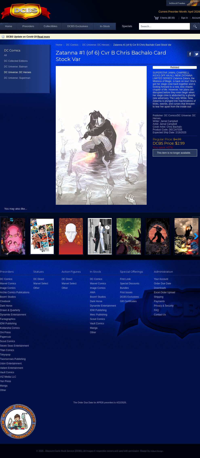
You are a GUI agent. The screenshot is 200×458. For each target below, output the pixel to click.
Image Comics (8, 288)
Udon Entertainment (11, 363)
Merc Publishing (98, 314)
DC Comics (72, 44)
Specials (127, 26)
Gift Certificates (128, 301)
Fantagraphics (7, 319)
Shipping (158, 296)
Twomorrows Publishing (13, 359)
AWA (92, 292)
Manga (3, 385)
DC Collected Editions (16, 61)
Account (196, 18)
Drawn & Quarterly (10, 310)
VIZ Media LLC (8, 376)
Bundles (124, 288)
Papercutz (5, 336)
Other (3, 390)
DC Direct (38, 279)
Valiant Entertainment (11, 368)
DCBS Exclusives (77, 26)
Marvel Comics (8, 283)
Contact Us (160, 314)
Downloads (160, 288)
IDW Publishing (8, 323)
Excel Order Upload (164, 292)
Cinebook (5, 301)
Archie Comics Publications (14, 292)
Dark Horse (6, 305)
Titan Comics (7, 350)
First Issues (126, 292)
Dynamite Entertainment (13, 314)
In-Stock (105, 26)
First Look (125, 279)
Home (8, 26)
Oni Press (5, 332)
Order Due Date (162, 283)
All (5, 55)
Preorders (28, 26)
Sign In (184, 18)
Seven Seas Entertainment (14, 345)
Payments (159, 301)
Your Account (161, 279)
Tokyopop (5, 354)
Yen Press (5, 381)
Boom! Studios (8, 296)
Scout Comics (7, 341)
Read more (43, 36)
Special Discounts (129, 283)
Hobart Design (157, 451)
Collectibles (50, 26)
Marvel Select (40, 283)
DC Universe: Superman (17, 78)
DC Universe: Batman (15, 66)
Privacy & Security (164, 305)
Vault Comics (7, 372)
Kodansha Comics (10, 328)
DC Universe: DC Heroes (17, 72)
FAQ (156, 310)
